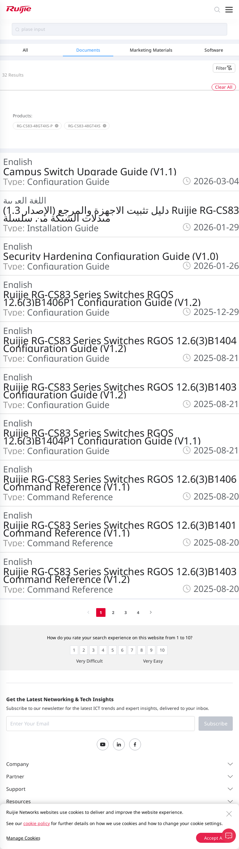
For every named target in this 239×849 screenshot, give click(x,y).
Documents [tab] (88, 50)
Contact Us (17, 824)
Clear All (223, 87)
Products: (22, 116)
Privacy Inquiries (165, 824)
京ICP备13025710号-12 (209, 832)
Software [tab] (213, 50)
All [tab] (25, 50)
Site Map (43, 824)
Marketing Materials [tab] (151, 50)
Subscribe (215, 723)
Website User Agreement (117, 824)
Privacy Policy (71, 824)
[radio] (74, 650)
